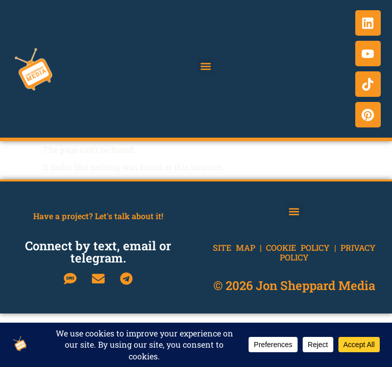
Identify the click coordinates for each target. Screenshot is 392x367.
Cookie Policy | (303, 247)
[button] (205, 66)
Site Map (234, 247)
